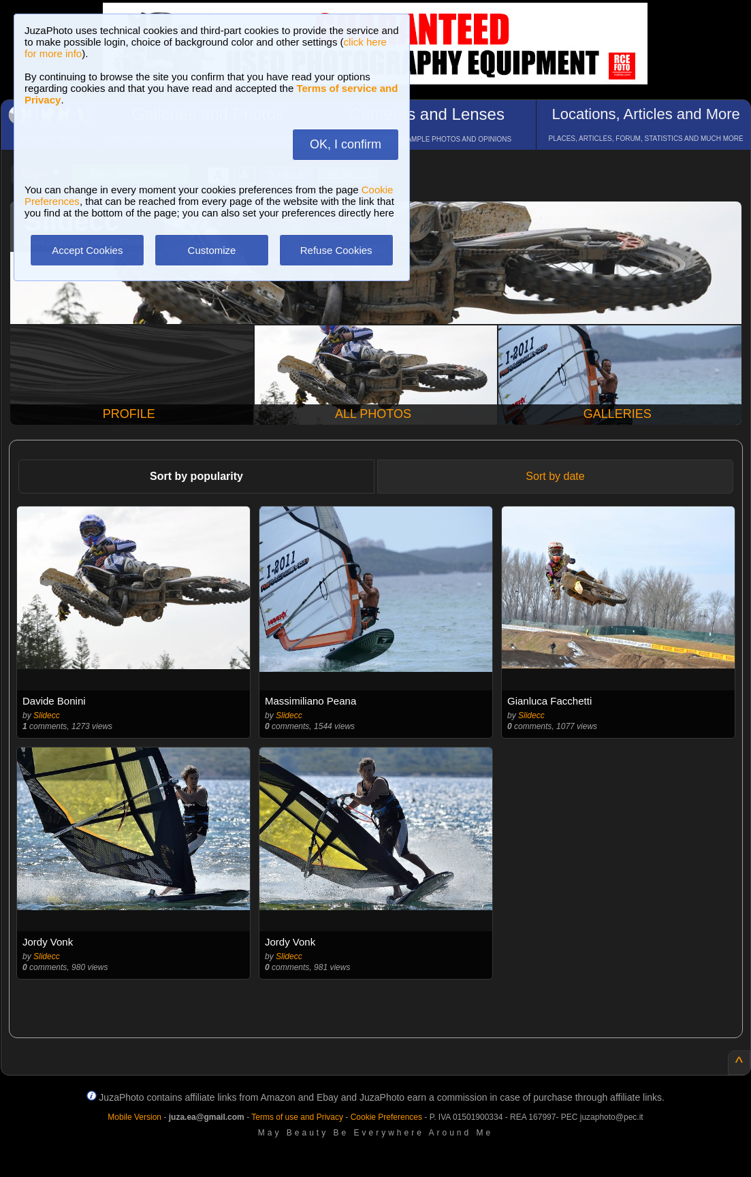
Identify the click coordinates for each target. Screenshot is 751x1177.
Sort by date (555, 476)
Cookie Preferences (386, 1117)
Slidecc (46, 715)
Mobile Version (134, 1117)
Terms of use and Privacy (297, 1117)
